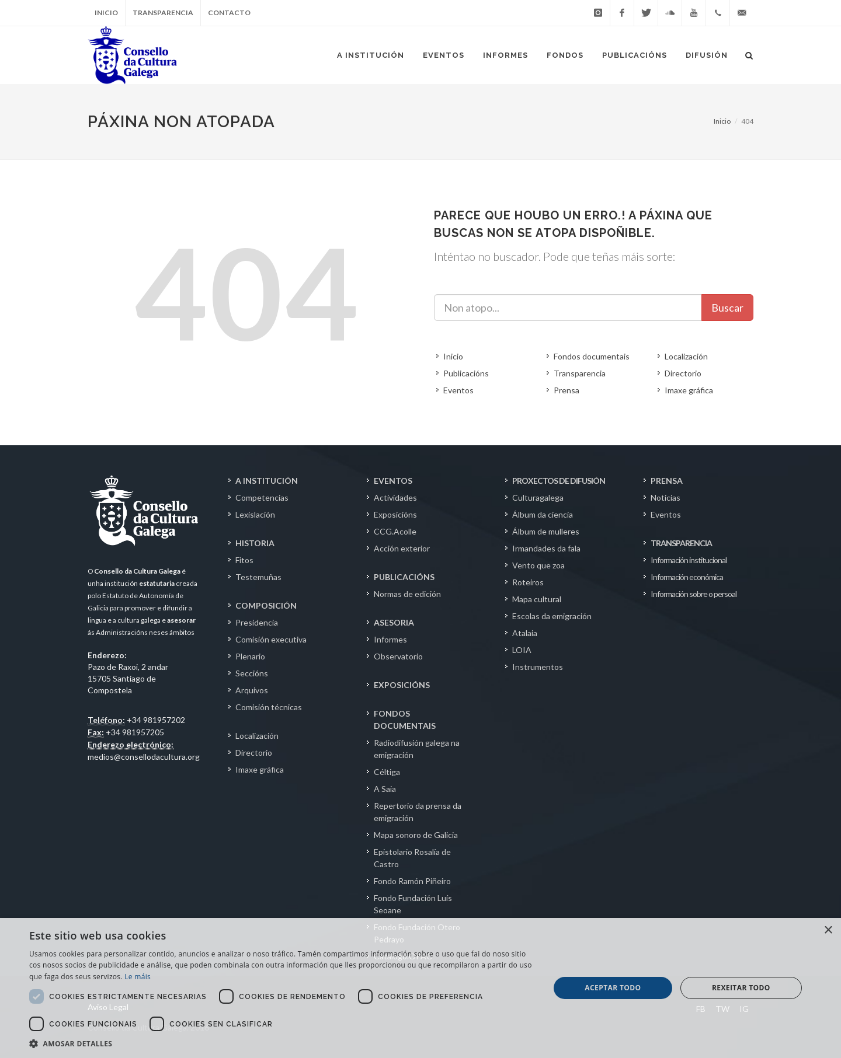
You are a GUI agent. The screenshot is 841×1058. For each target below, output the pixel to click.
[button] (281, 1043)
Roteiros (528, 582)
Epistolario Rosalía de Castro (412, 858)
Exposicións (395, 514)
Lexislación (255, 514)
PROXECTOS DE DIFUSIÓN (558, 481)
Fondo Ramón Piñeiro (412, 881)
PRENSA (667, 481)
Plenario (250, 656)
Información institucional (689, 560)
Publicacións (466, 373)
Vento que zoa (538, 565)
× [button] (827, 930)
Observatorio (398, 656)
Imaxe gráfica (689, 390)
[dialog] (420, 988)
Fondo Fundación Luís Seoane (413, 904)
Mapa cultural (536, 599)
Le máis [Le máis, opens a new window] (137, 977)
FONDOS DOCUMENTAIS (405, 719)
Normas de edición (407, 594)
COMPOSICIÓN (266, 605)
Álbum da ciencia (542, 514)
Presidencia (256, 622)
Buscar (727, 307)
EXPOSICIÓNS (402, 685)
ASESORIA (394, 622)
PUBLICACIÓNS (404, 577)
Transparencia (163, 12)
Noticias (665, 497)
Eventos (458, 390)
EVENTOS (393, 481)
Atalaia (524, 633)
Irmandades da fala (546, 548)
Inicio (106, 12)
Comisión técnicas (268, 707)
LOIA (521, 650)
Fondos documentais (592, 356)
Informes (390, 639)
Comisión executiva (271, 639)
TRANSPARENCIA (681, 543)
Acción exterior (402, 548)
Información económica (687, 577)
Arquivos (251, 690)
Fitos (244, 560)
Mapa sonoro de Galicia (416, 835)
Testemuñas (258, 577)
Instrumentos (537, 667)
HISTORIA (254, 543)
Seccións (251, 673)
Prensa (566, 390)
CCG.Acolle (395, 531)
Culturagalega (538, 497)
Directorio (683, 373)
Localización (686, 356)
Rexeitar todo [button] (741, 988)
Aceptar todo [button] (613, 988)
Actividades (395, 497)
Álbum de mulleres (545, 531)
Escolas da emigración (552, 616)
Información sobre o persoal (693, 594)
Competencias (262, 497)
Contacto (229, 12)
